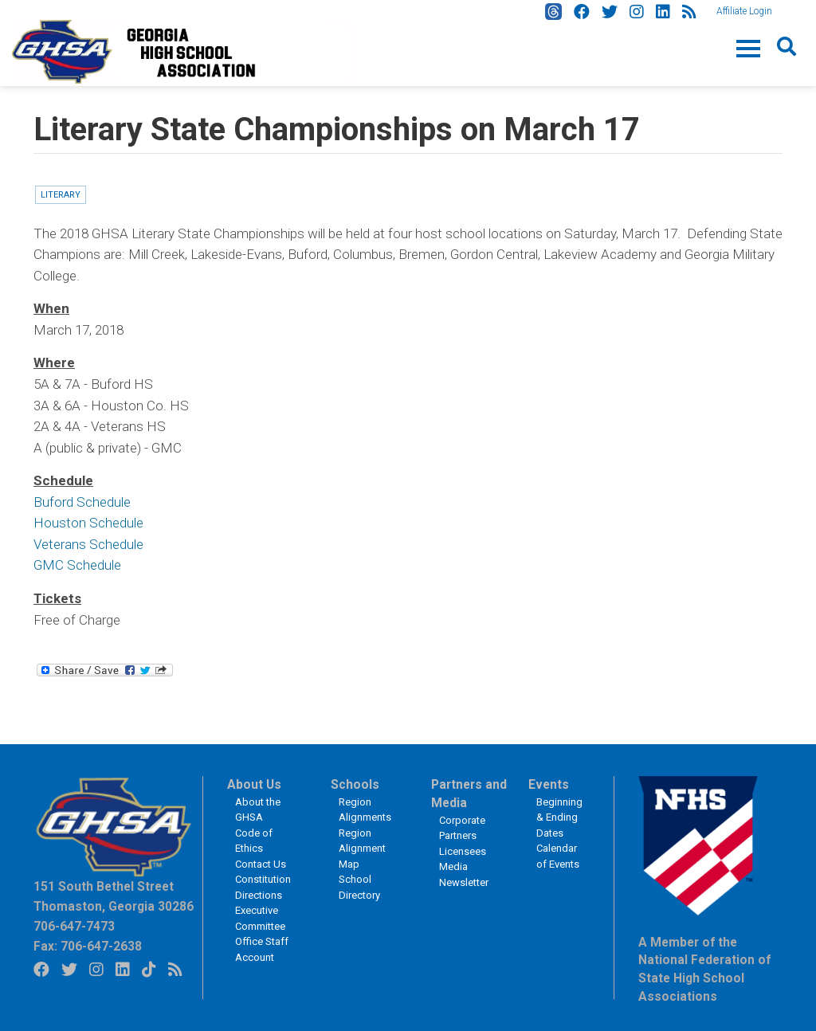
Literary (60, 195)
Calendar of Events (557, 856)
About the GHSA (257, 810)
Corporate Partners (462, 828)
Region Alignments (365, 810)
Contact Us (260, 864)
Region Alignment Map (362, 848)
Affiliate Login (744, 11)
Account (254, 957)
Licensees (462, 851)
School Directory (359, 887)
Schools (355, 785)
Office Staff (261, 941)
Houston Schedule (88, 523)
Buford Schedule (82, 502)
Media (453, 866)
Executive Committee (260, 918)
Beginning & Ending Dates (559, 817)
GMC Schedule (77, 565)
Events (548, 785)
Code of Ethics (254, 841)
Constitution (263, 879)
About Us (254, 785)
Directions (258, 895)
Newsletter (463, 882)
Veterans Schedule (88, 544)
